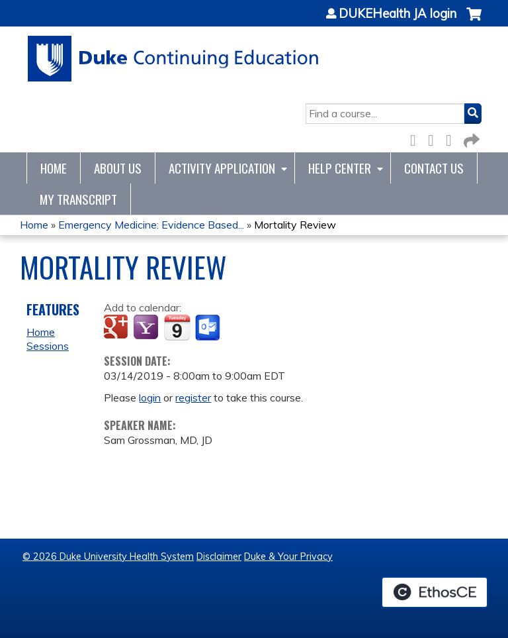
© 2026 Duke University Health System (108, 556)
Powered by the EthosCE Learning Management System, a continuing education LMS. (434, 592)
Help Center (339, 168)
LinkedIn (452, 138)
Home (53, 168)
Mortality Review (295, 224)
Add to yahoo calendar (147, 328)
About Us (118, 168)
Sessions (47, 345)
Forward (470, 138)
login (150, 397)
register (193, 397)
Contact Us (434, 168)
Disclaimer (218, 556)
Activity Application (222, 168)
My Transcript (78, 199)
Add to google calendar (117, 328)
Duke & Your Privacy (288, 556)
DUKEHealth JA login (397, 14)
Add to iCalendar (176, 327)
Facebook (416, 138)
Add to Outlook (208, 328)
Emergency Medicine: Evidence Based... (151, 224)
